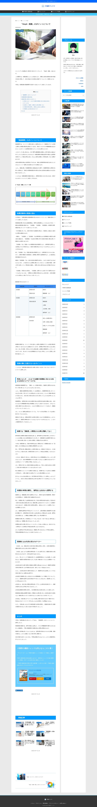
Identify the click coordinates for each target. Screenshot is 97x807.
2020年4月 (73, 321)
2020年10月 (73, 304)
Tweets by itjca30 (66, 382)
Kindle (47, 678)
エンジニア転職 (19, 690)
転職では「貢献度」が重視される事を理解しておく (33, 104)
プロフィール (38, 803)
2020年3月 (73, 324)
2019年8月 (73, 340)
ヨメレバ (35, 672)
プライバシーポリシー (53, 803)
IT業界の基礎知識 (67, 216)
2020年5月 (73, 317)
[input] (73, 95)
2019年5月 (73, 347)
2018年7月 (73, 373)
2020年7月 (73, 311)
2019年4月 (73, 350)
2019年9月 (73, 337)
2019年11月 (73, 334)
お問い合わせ (62, 803)
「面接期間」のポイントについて (28, 94)
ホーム (33, 803)
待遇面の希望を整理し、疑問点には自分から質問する (34, 106)
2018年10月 (73, 363)
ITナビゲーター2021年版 (35, 670)
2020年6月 (73, 314)
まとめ (23, 110)
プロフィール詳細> (79, 77)
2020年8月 (73, 308)
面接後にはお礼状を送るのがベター (30, 108)
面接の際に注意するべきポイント (28, 99)
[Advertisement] (35, 64)
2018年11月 (73, 360)
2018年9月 (73, 367)
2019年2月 (73, 357)
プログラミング (66, 226)
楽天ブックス (32, 678)
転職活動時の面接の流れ (26, 97)
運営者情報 (45, 803)
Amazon (40, 678)
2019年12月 (73, 331)
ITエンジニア (66, 219)
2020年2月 (73, 327)
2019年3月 (73, 353)
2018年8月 (73, 370)
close (37, 91)
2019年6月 (73, 344)
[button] (83, 95)
